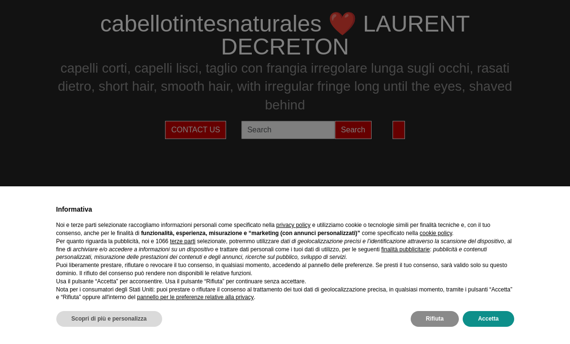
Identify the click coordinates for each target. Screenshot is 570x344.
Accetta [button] (488, 318)
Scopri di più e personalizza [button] (109, 318)
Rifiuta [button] (435, 318)
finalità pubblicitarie (405, 249)
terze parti (182, 241)
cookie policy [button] (436, 233)
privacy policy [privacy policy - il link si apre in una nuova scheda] (293, 225)
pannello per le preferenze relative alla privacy (195, 297)
